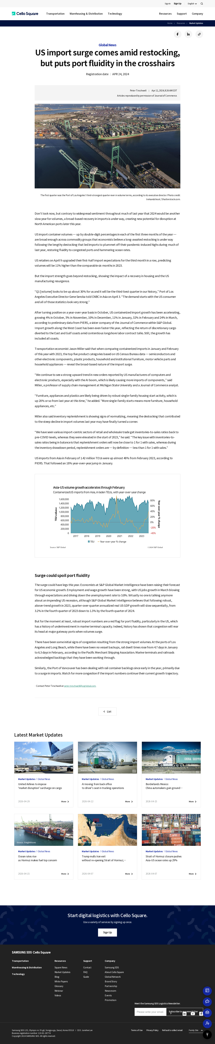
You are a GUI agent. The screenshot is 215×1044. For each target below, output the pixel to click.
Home (169, 23)
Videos (58, 995)
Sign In (168, 3)
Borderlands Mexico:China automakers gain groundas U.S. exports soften (164, 786)
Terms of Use (137, 1030)
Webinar (59, 990)
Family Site (193, 1030)
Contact (87, 967)
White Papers (61, 981)
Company (197, 13)
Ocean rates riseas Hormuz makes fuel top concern (37, 858)
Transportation (55, 13)
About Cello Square (114, 972)
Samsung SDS (112, 967)
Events (108, 995)
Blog (57, 976)
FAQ (85, 972)
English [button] (191, 3)
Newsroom (110, 990)
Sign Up (107, 932)
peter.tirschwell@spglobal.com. (80, 686)
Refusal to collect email (172, 1030)
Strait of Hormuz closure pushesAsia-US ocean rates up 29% (164, 858)
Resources (165, 13)
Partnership (111, 986)
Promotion (110, 1000)
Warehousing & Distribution (86, 13)
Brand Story (111, 981)
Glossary (59, 986)
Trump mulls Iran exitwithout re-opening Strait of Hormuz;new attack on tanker (104, 858)
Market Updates (196, 23)
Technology (115, 13)
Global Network (112, 976)
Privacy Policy (152, 1030)
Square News (61, 967)
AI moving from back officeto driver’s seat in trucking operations (103, 786)
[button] (25, 14)
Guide (86, 976)
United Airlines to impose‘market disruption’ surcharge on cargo (40, 786)
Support (182, 13)
